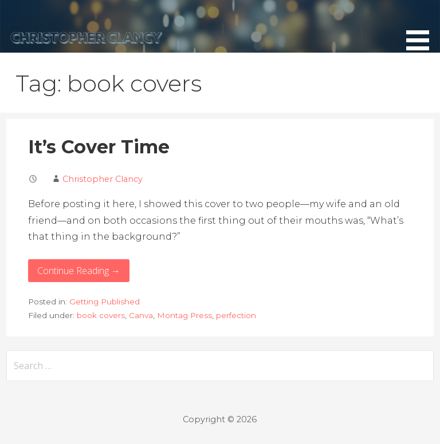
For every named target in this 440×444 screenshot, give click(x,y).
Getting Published (104, 301)
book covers (101, 315)
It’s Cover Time (99, 147)
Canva (141, 315)
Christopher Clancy (102, 179)
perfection (236, 315)
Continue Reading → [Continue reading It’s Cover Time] (78, 270)
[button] (421, 27)
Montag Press (184, 315)
